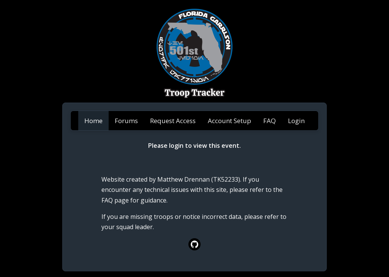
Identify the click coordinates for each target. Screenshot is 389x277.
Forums (126, 120)
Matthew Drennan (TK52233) (198, 179)
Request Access (173, 120)
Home (93, 120)
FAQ (269, 120)
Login (296, 120)
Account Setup (229, 120)
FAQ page (115, 200)
